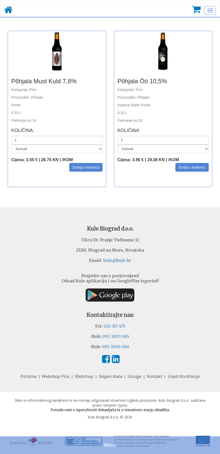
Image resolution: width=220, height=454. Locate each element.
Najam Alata (111, 376)
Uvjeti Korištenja (183, 376)
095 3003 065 (115, 336)
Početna (29, 376)
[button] (86, 167)
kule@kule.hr (117, 260)
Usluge (135, 376)
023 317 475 (114, 326)
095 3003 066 (115, 346)
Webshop (84, 376)
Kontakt (155, 376)
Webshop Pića (56, 376)
